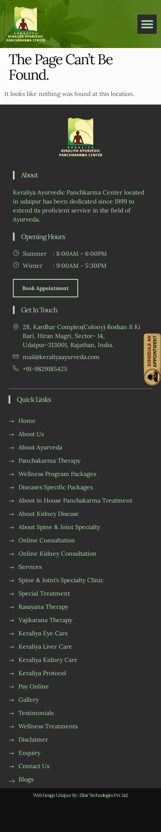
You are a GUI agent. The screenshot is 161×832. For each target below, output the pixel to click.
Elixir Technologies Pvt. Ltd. (103, 795)
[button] (147, 24)
